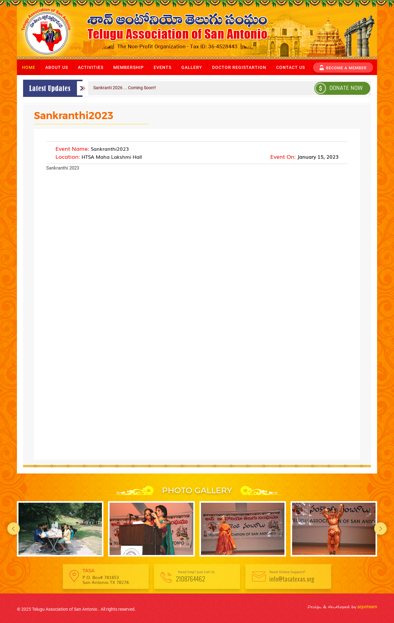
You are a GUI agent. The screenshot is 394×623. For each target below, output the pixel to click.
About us (56, 67)
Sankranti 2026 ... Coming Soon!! (124, 87)
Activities (90, 67)
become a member (343, 67)
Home (28, 67)
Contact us (290, 67)
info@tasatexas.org (292, 579)
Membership (128, 67)
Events (162, 67)
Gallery (191, 67)
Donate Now (339, 88)
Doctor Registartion (239, 67)
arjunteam (366, 606)
